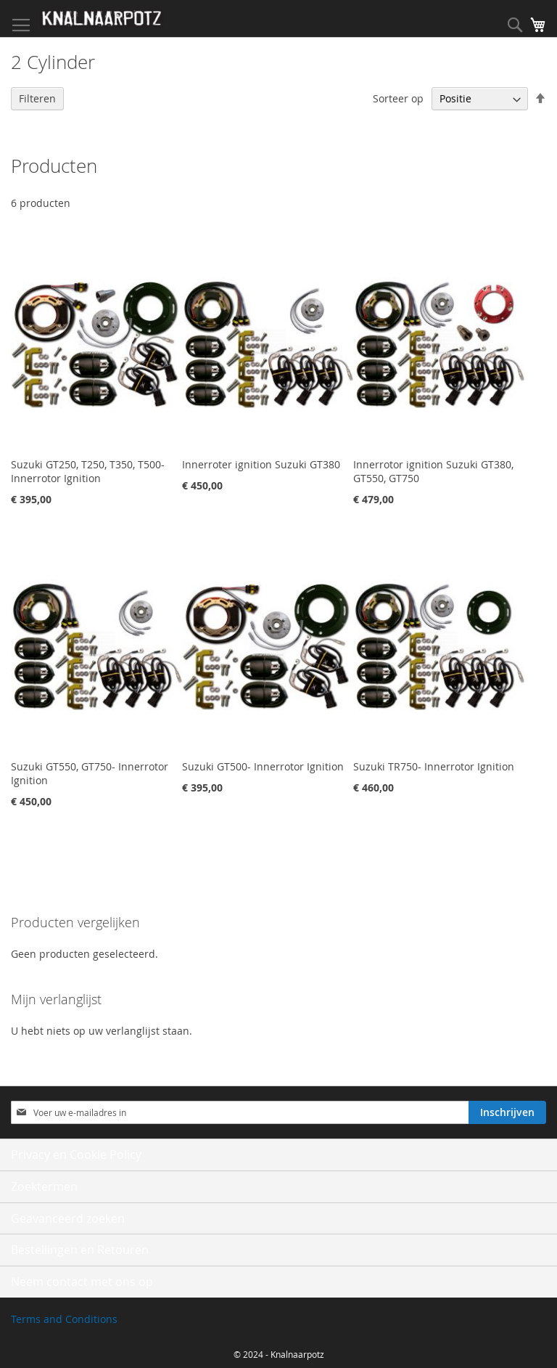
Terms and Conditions (64, 1319)
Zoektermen (44, 1186)
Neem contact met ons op (82, 1282)
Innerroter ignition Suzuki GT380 (261, 464)
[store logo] (101, 19)
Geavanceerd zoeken (68, 1218)
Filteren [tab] (37, 98)
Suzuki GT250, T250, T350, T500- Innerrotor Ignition (88, 471)
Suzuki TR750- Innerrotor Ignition (433, 766)
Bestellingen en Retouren (80, 1250)
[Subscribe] (507, 1112)
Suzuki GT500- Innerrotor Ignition (263, 766)
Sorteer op (398, 98)
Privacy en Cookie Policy (76, 1155)
